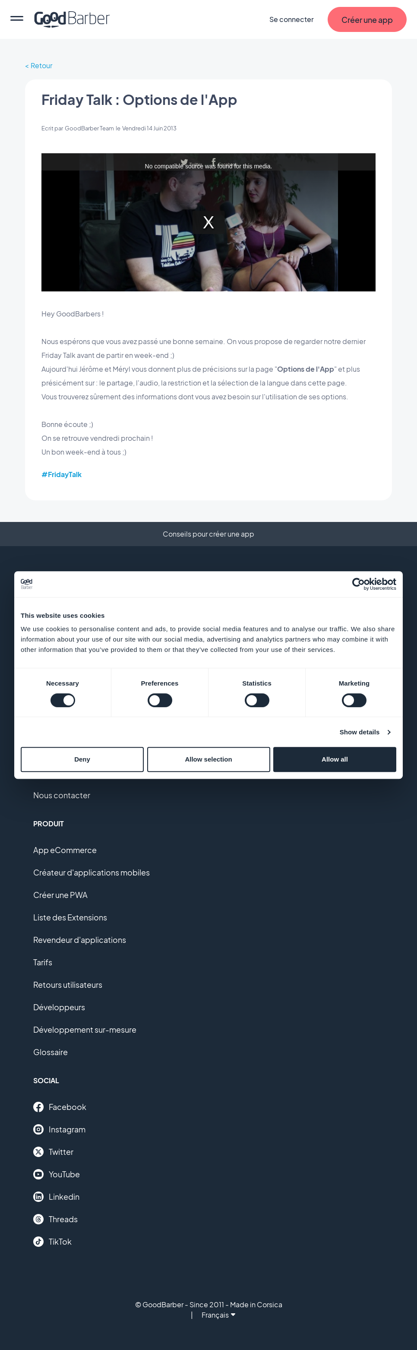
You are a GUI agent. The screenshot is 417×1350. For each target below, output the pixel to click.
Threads (55, 1219)
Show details (360, 732)
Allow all (335, 759)
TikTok (52, 1241)
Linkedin (56, 1197)
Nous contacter (61, 795)
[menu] (16, 19)
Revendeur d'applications (79, 940)
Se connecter (291, 19)
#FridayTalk (61, 474)
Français (218, 1314)
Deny (82, 759)
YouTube (56, 1174)
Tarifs (42, 962)
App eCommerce (65, 850)
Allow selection (208, 759)
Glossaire (50, 1052)
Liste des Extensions (70, 917)
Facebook (59, 1107)
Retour (41, 65)
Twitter (53, 1152)
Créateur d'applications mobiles (91, 872)
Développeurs (59, 1007)
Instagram (59, 1129)
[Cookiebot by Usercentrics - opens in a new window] (358, 584)
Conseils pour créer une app (208, 533)
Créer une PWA (60, 895)
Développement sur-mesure (84, 1029)
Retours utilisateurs (67, 985)
